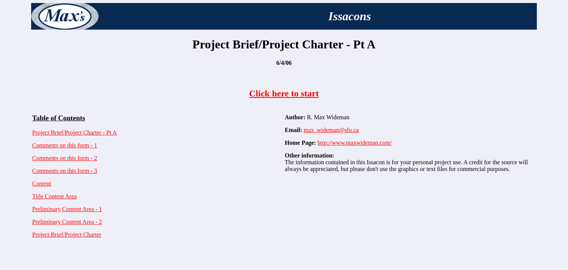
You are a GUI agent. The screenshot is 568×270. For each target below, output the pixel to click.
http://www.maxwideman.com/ (355, 143)
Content (41, 183)
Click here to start (284, 93)
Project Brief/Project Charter (66, 234)
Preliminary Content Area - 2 (67, 222)
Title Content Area (54, 196)
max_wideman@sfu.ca (331, 130)
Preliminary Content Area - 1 (67, 209)
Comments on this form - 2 (64, 158)
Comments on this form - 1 (64, 145)
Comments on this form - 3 (64, 171)
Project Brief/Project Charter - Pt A (74, 132)
